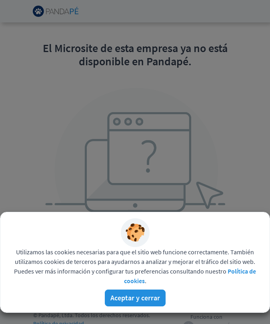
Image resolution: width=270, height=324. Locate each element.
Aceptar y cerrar (135, 297)
